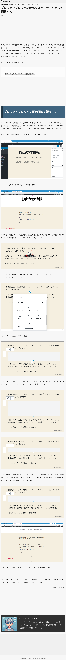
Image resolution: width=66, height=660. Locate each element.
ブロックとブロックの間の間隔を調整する (20, 74)
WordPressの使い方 (10, 4)
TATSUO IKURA (30, 618)
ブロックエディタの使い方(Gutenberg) (27, 4)
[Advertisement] (33, 28)
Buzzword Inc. (33, 658)
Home (2, 4)
